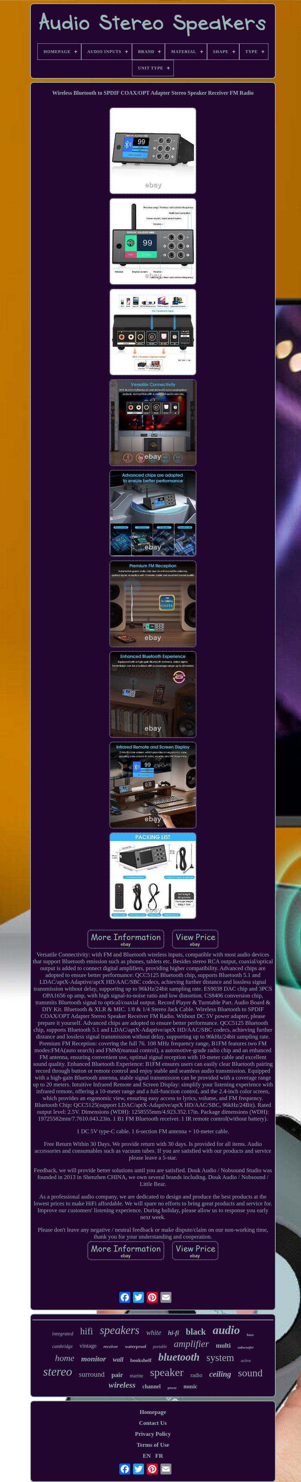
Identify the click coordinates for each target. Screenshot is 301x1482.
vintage (88, 1345)
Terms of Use (153, 1445)
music (190, 1386)
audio (226, 1330)
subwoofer (246, 1347)
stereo (57, 1371)
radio (196, 1375)
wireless (122, 1384)
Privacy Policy (153, 1434)
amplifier (191, 1343)
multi (223, 1345)
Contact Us (153, 1423)
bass (250, 1335)
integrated (62, 1333)
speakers (119, 1330)
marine (136, 1375)
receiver (111, 1346)
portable (160, 1346)
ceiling (220, 1374)
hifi (86, 1331)
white (153, 1332)
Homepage (153, 1412)
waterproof (135, 1346)
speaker (167, 1372)
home (64, 1358)
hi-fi (173, 1332)
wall (118, 1359)
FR (159, 1456)
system (220, 1357)
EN (147, 1456)
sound (250, 1372)
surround (92, 1374)
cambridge (62, 1346)
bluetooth (179, 1357)
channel (151, 1386)
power (172, 1388)
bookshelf (141, 1360)
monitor (93, 1358)
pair (117, 1374)
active (246, 1360)
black (196, 1331)
